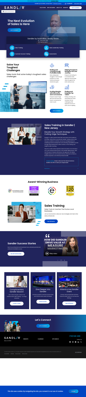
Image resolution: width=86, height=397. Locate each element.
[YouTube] (75, 342)
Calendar (69, 3)
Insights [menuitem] (65, 7)
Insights (25, 339)
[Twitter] (81, 342)
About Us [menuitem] (59, 7)
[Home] (14, 7)
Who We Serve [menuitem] (51, 7)
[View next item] (64, 260)
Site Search (55, 339)
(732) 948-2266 (78, 3)
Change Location (57, 3)
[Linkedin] (78, 342)
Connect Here (54, 1)
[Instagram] (73, 342)
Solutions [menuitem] (43, 7)
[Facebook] (70, 342)
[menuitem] (6, 353)
